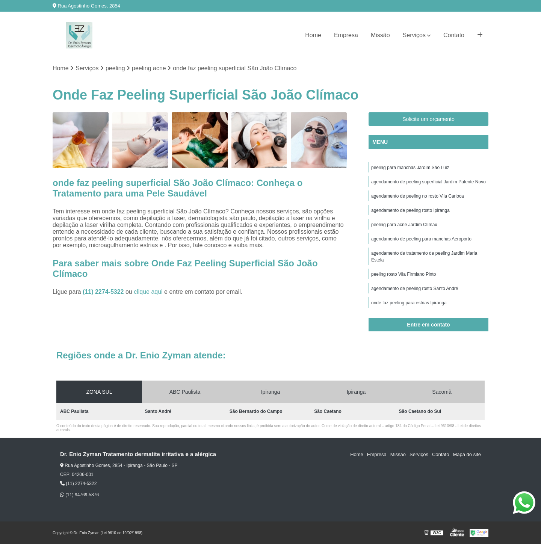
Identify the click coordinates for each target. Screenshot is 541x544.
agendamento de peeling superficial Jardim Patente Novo (428, 181)
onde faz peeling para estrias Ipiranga (409, 302)
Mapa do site (467, 454)
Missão (380, 35)
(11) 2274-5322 (104, 292)
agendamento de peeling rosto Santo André (414, 288)
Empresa (346, 35)
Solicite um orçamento (428, 119)
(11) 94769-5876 (79, 494)
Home (313, 35)
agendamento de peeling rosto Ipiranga (410, 210)
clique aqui (148, 292)
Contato (453, 35)
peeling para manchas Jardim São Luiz (410, 167)
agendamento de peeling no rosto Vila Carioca (417, 196)
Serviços (414, 35)
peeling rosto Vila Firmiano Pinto (403, 274)
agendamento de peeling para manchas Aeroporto (421, 239)
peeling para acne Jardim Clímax (404, 224)
